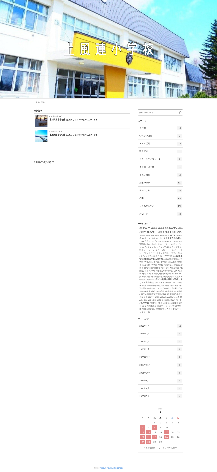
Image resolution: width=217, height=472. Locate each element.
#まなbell (149, 244)
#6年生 (168, 232)
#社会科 (163, 297)
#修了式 (155, 262)
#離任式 (150, 309)
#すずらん (160, 238)
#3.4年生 (170, 228)
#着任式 (151, 297)
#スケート (166, 250)
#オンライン (148, 247)
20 (143, 437)
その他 (160, 129)
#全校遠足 (176, 265)
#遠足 (144, 306)
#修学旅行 (163, 262)
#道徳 (160, 303)
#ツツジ (147, 253)
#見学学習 (144, 303)
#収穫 (151, 274)
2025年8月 (160, 389)
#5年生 (161, 232)
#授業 (167, 285)
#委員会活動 (166, 279)
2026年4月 (160, 327)
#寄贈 (167, 282)
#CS (174, 232)
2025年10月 (160, 374)
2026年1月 (160, 350)
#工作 (172, 282)
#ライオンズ (144, 256)
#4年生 (142, 232)
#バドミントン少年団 (159, 253)
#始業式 (156, 279)
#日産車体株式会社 (169, 288)
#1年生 (154, 228)
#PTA (172, 235)
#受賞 (156, 274)
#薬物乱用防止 (175, 300)
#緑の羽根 (152, 300)
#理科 (163, 294)
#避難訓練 (152, 306)
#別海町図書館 (154, 268)
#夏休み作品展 (174, 277)
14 (148, 432)
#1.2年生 (144, 228)
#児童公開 (146, 265)
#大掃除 (148, 279)
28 (148, 442)
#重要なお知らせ (164, 306)
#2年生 (161, 228)
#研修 (157, 297)
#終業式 (170, 297)
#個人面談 (172, 262)
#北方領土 (174, 267)
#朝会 (153, 291)
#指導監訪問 (159, 285)
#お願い (145, 238)
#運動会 (153, 303)
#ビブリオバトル (176, 253)
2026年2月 (160, 342)
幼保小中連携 (160, 137)
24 (166, 437)
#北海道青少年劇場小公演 (166, 271)
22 (154, 437)
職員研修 (160, 152)
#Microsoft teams (158, 235)
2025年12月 (160, 358)
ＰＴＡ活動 (160, 145)
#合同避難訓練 (165, 274)
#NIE (167, 235)
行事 (160, 199)
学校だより (160, 191)
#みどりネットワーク (162, 244)
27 (143, 442)
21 (148, 437)
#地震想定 (163, 277)
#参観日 (145, 274)
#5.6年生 (151, 231)
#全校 (160, 265)
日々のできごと (160, 207)
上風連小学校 (39, 102)
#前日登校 (165, 268)
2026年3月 (160, 335)
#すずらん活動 (173, 238)
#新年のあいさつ (44, 162)
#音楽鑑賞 (158, 309)
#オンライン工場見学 (162, 247)
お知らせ (160, 215)
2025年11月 (160, 366)
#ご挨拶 (152, 238)
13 (143, 432)
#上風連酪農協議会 (171, 259)
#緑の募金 (143, 300)
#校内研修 (169, 291)
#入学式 (154, 265)
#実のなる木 (159, 282)
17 (166, 432)
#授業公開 (174, 285)
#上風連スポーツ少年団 (161, 256)
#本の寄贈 (160, 291)
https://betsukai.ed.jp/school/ (111, 468)
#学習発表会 (148, 282)
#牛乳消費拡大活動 (153, 294)
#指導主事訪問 (148, 285)
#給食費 (178, 297)
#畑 (146, 297)
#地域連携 (155, 277)
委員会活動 (160, 176)
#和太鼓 (175, 274)
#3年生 (179, 228)
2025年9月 (160, 381)
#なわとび (169, 241)
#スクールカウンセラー (151, 250)
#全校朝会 (168, 265)
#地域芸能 (146, 277)
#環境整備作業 (173, 294)
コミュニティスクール (160, 160)
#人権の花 (148, 262)
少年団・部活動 (160, 168)
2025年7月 (160, 397)
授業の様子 (160, 184)
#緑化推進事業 (163, 300)
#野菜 (144, 309)
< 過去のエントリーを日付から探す (160, 448)
